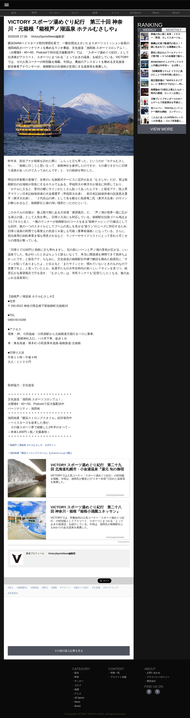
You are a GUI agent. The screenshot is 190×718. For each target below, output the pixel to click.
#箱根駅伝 (22, 587)
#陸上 (11, 587)
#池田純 (35, 587)
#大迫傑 (96, 587)
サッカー (54, 12)
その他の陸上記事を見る (68, 650)
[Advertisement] (81, 619)
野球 (34, 12)
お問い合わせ (153, 672)
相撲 (95, 12)
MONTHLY (174, 30)
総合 (14, 12)
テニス (115, 12)
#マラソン (65, 587)
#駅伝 (45, 587)
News (156, 12)
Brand (175, 12)
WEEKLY (149, 30)
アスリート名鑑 (118, 677)
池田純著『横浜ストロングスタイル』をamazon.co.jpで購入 (40, 453)
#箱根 (54, 587)
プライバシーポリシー (158, 677)
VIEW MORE (161, 129)
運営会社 (151, 681)
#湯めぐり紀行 (81, 587)
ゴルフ (75, 12)
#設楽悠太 (13, 593)
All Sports (135, 12)
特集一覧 (115, 672)
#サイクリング (110, 587)
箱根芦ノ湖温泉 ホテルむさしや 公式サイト (32, 445)
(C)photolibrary (124, 542)
